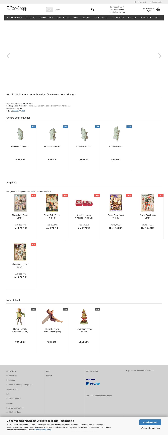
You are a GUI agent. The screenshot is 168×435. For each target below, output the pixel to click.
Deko (75, 18)
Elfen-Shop (149, 370)
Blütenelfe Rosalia (83, 147)
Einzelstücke (63, 18)
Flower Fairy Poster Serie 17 (20, 216)
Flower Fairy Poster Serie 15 (116, 216)
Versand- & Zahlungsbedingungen (19, 385)
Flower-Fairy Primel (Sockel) (84, 330)
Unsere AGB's (11, 375)
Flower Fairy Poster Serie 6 (148, 216)
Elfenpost (30, 18)
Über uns (9, 403)
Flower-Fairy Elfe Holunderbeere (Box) (52, 330)
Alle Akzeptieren (150, 422)
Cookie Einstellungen (14, 412)
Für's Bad (86, 18)
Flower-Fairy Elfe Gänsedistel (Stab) (20, 330)
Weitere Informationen (150, 428)
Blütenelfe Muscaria (52, 147)
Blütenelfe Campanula (20, 147)
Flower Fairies (46, 18)
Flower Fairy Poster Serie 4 (52, 216)
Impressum (10, 380)
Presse (49, 375)
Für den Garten (101, 18)
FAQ (8, 394)
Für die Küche (118, 18)
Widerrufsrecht (12, 389)
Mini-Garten (145, 18)
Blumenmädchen (14, 18)
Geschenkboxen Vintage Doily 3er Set (84, 216)
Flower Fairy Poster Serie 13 (20, 265)
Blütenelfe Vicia (115, 147)
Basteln (132, 18)
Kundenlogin (156, 2)
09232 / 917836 (19, 111)
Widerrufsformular (13, 399)
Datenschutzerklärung (42, 430)
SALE (157, 18)
